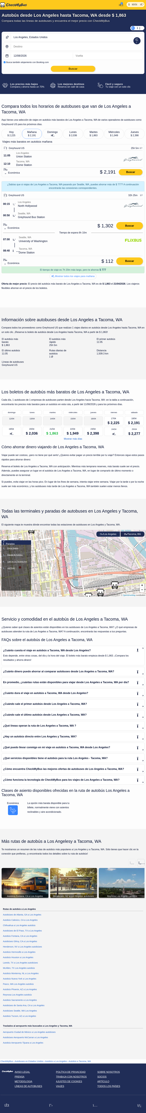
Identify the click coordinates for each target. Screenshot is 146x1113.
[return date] (108, 56)
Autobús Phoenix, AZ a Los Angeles (20, 989)
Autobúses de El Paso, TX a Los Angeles (22, 931)
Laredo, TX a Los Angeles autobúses (20, 963)
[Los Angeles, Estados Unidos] (77, 37)
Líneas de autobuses (28, 1086)
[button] (100, 592)
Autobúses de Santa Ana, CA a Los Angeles (23, 1005)
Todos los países (108, 1086)
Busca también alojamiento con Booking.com (27, 62)
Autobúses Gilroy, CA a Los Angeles (20, 941)
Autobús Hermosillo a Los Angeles (19, 952)
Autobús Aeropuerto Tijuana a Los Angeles (23, 1043)
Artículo (103, 1081)
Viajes (60, 1086)
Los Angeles (108, 534)
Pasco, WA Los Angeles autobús (18, 984)
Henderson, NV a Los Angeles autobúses (22, 947)
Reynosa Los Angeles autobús (17, 995)
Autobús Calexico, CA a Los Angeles (20, 920)
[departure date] (42, 56)
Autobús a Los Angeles (56, 1061)
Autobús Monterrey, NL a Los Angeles (21, 973)
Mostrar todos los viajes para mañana (72, 276)
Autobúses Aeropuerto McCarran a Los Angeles (25, 1037)
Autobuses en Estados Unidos (29, 1061)
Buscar (130, 172)
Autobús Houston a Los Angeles (18, 957)
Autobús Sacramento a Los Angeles (20, 1000)
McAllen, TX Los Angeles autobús (19, 968)
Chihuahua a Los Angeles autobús (19, 925)
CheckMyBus (6, 1061)
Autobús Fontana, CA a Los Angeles (20, 936)
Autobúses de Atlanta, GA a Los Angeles (22, 915)
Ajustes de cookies (69, 1081)
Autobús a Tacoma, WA (80, 1061)
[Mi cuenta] (120, 4)
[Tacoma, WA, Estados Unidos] (77, 47)
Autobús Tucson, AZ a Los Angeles (19, 1016)
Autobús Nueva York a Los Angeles (19, 979)
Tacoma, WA (132, 534)
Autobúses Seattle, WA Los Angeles (20, 1011)
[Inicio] (13, 4)
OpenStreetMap (129, 595)
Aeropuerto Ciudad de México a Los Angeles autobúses (29, 1032)
